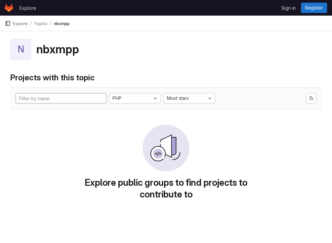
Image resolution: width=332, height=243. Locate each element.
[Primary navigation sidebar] (8, 23)
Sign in (288, 8)
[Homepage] (9, 8)
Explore (27, 8)
